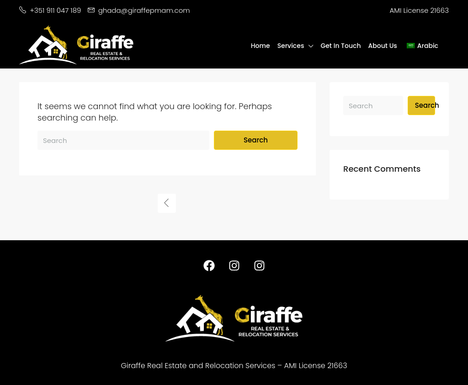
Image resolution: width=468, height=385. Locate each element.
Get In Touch (340, 45)
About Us (382, 45)
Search (256, 140)
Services (290, 45)
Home (260, 45)
